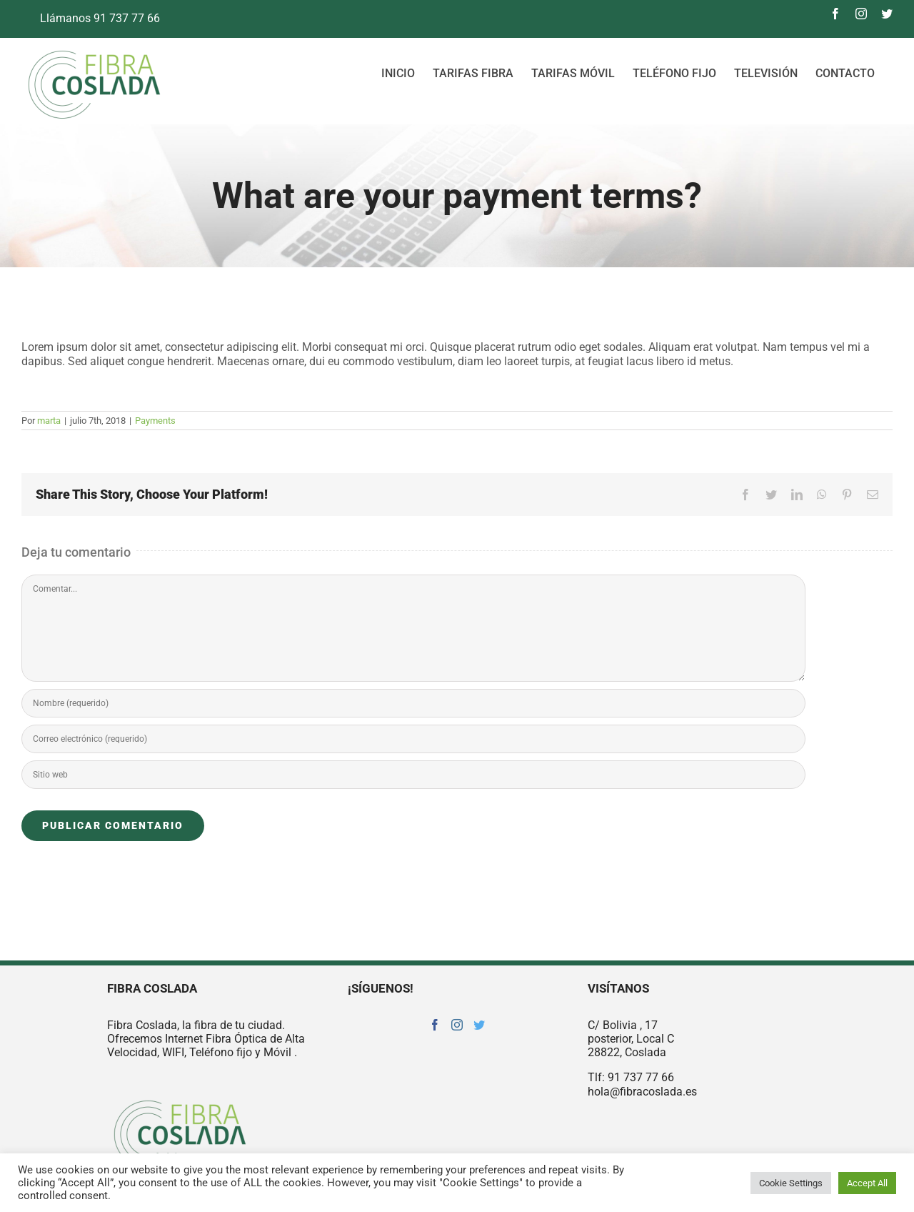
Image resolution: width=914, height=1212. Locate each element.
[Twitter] (479, 1024)
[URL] (413, 774)
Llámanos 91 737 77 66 (90, 18)
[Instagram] (457, 1024)
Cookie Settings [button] (791, 1183)
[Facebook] (435, 1024)
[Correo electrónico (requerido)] (413, 739)
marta (49, 420)
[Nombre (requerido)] (413, 703)
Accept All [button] (867, 1183)
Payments (155, 420)
